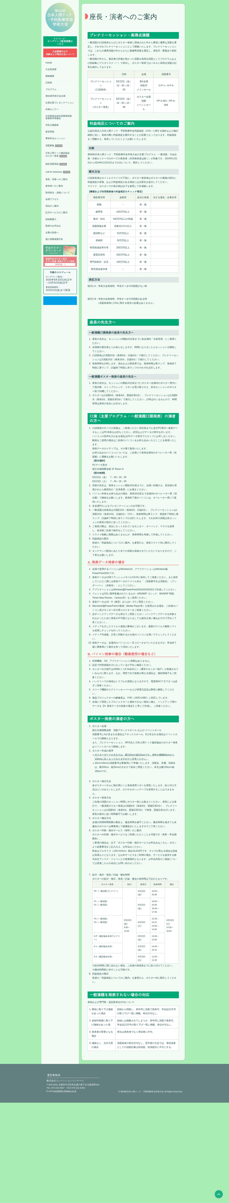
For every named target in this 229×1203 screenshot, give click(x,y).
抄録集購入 (50, 219)
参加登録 (49, 131)
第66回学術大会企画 (55, 95)
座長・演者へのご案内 (56, 179)
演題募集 (53, 145)
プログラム (50, 89)
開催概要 (49, 76)
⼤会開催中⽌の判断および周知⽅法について (60, 53)
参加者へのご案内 (54, 185)
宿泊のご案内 (52, 205)
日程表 (48, 82)
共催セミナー (52, 109)
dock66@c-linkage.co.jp (64, 1191)
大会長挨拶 (50, 69)
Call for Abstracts (58, 172)
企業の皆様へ (52, 232)
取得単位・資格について (57, 192)
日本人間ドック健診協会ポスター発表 (57, 154)
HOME (48, 62)
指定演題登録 (56, 164)
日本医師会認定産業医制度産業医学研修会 (58, 117)
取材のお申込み (53, 225)
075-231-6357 (57, 1188)
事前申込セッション (55, 138)
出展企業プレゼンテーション (59, 102)
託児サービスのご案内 (56, 212)
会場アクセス (52, 199)
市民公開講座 (52, 125)
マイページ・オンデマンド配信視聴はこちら (60, 41)
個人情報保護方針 (54, 239)
